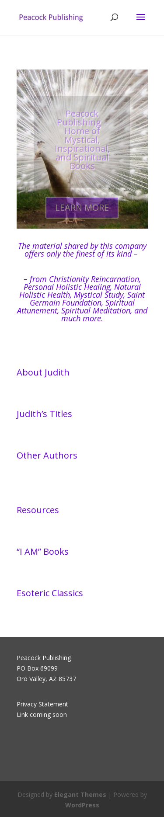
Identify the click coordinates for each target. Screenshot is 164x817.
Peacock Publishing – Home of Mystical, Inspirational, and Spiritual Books (82, 143)
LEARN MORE (82, 211)
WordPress (82, 805)
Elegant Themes (80, 794)
